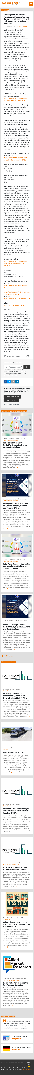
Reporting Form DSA (17, 1069)
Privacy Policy (12, 1068)
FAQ (2, 1068)
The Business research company (11, 864)
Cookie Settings (27, 1069)
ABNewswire (6, 919)
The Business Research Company (11, 691)
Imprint (6, 1068)
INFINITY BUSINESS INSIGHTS (21, 28)
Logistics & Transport (22, 26)
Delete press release (12, 397)
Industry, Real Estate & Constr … (18, 918)
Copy (27, 367)
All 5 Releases (7, 656)
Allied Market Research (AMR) (11, 980)
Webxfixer (5, 749)
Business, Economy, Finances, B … (18, 978)
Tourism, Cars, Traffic (15, 863)
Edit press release (11, 400)
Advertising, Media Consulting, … (18, 438)
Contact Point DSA (6, 1069)
